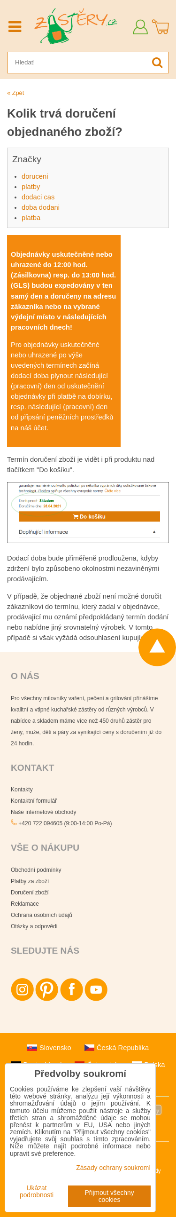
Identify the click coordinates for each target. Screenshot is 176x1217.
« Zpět (15, 92)
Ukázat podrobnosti (37, 1192)
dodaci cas (38, 197)
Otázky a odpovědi (34, 926)
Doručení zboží (30, 892)
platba (31, 217)
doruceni (35, 176)
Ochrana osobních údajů (41, 915)
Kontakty (22, 789)
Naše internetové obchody (43, 812)
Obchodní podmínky (36, 870)
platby (31, 186)
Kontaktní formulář (34, 801)
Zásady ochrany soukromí (113, 1167)
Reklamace (25, 904)
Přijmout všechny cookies (109, 1196)
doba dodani (41, 207)
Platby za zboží (30, 881)
